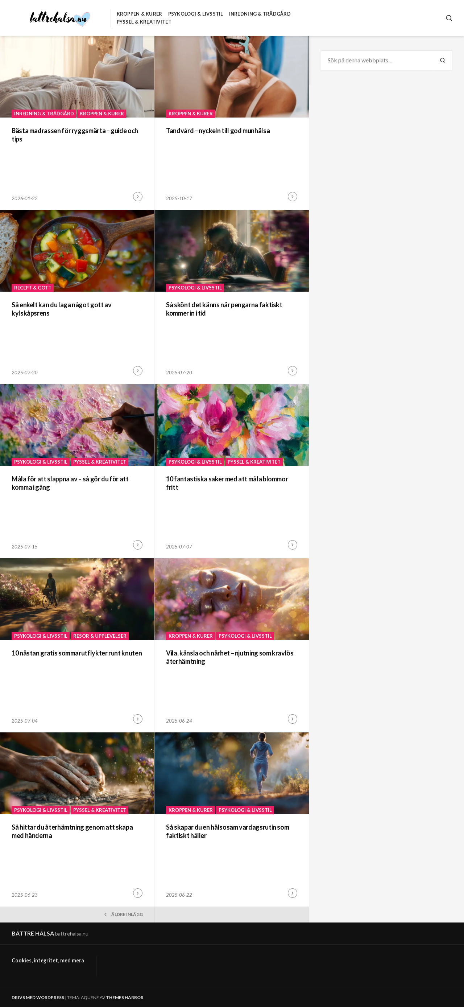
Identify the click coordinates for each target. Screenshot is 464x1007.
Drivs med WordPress (38, 997)
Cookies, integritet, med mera (48, 960)
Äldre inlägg (123, 914)
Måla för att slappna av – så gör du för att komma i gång (70, 483)
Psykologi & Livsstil (195, 14)
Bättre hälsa (33, 933)
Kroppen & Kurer (139, 14)
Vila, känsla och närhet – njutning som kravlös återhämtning (229, 657)
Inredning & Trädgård (260, 14)
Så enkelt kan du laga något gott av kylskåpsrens (61, 309)
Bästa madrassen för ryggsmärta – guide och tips (75, 135)
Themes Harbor (125, 997)
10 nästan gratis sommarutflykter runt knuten (77, 653)
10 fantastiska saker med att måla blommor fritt (227, 483)
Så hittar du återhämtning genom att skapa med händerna (72, 831)
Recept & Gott (32, 288)
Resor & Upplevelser (100, 636)
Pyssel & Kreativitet (144, 22)
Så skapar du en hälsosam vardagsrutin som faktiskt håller (227, 831)
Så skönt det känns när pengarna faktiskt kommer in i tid (224, 309)
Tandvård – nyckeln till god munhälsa (218, 131)
